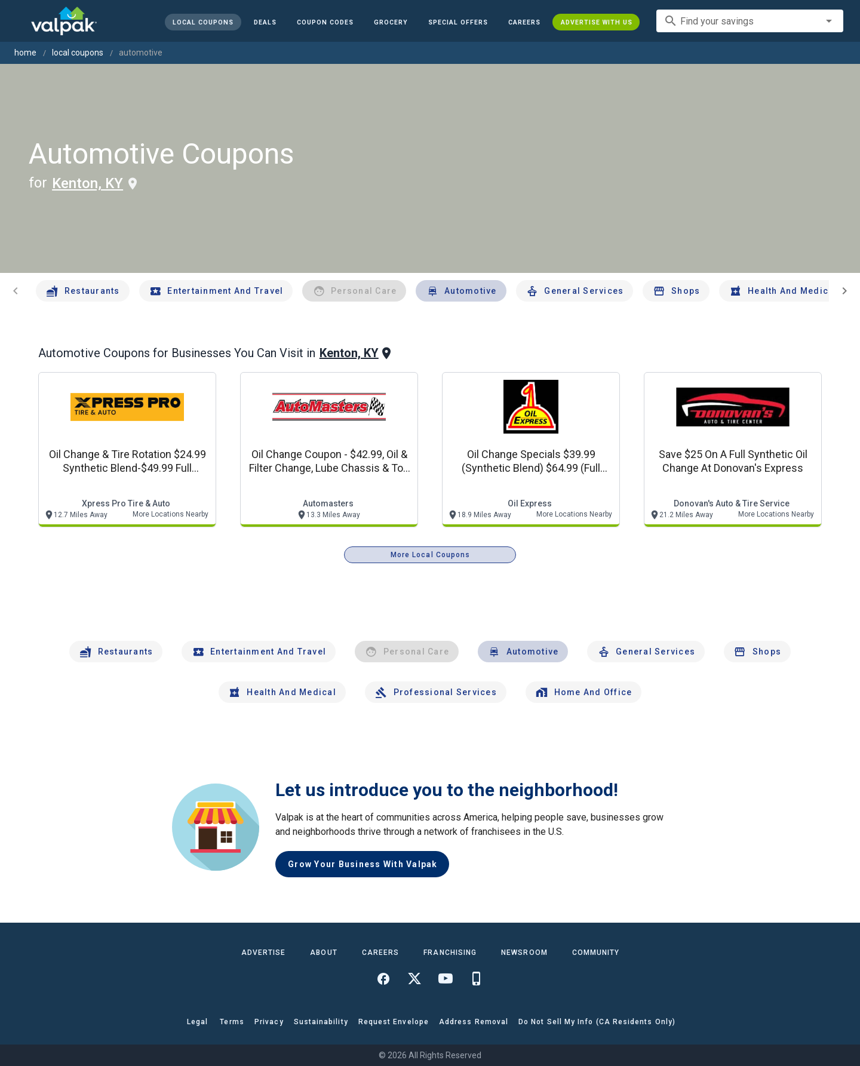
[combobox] (749, 21)
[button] (457, 22)
